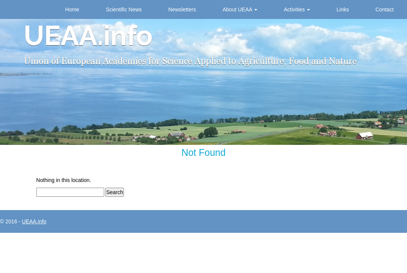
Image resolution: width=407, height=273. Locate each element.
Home (72, 9)
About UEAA (239, 9)
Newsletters (182, 9)
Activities (297, 9)
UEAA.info (34, 221)
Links (343, 9)
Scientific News (124, 9)
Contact (385, 9)
